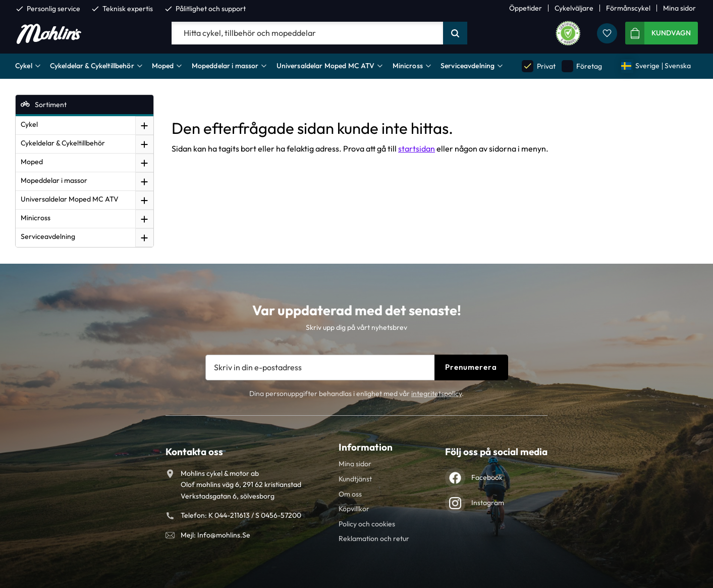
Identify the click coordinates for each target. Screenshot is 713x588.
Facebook (487, 477)
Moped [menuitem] (163, 65)
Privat (538, 66)
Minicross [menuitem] (408, 65)
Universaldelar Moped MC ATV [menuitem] (326, 65)
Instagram (487, 502)
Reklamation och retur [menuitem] (374, 538)
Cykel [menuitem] (23, 65)
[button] (607, 33)
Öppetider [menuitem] (525, 8)
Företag (582, 66)
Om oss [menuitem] (350, 494)
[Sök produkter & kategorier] (307, 33)
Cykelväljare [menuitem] (574, 8)
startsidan (416, 148)
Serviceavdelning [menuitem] (468, 65)
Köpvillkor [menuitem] (354, 508)
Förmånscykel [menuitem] (628, 8)
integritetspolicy (436, 393)
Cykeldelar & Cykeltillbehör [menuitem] (92, 65)
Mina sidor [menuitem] (679, 8)
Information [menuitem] (366, 447)
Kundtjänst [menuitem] (355, 478)
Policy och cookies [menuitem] (367, 523)
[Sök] (455, 33)
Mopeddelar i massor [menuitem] (225, 65)
